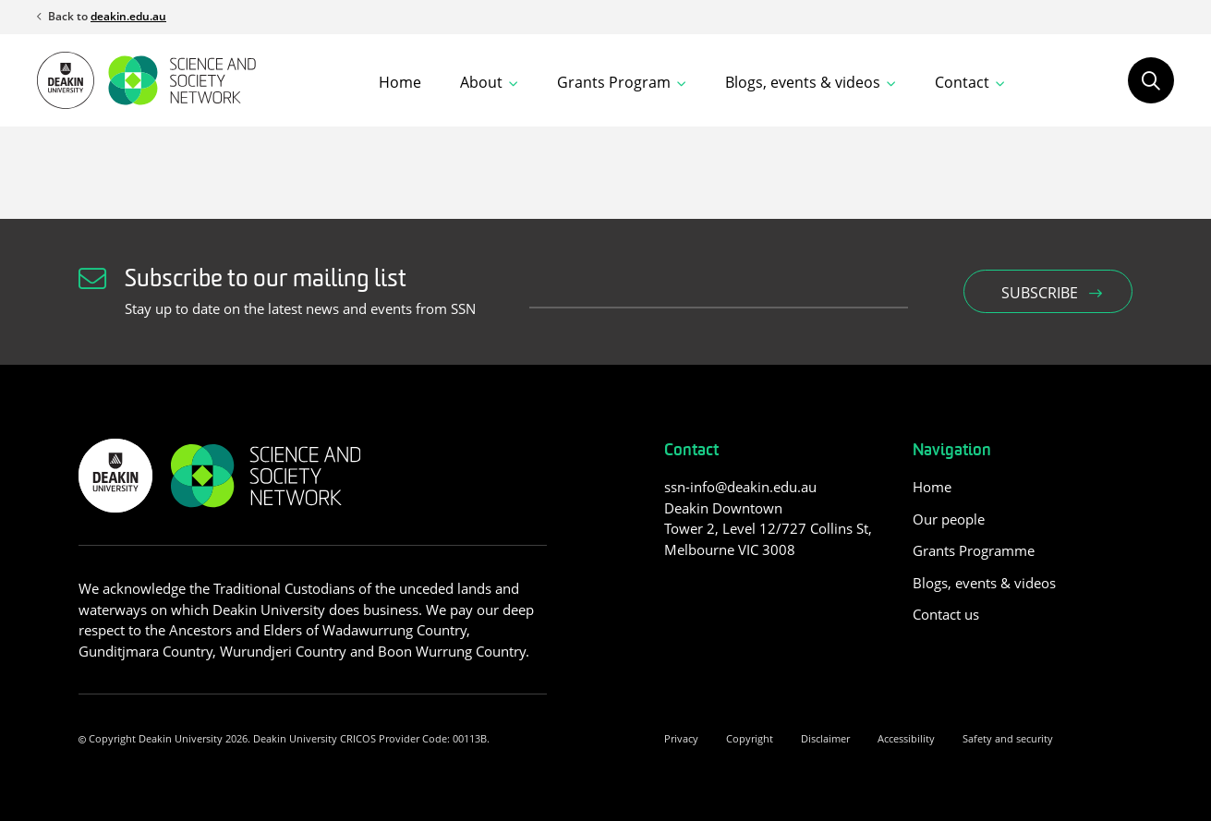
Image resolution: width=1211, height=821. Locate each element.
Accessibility (906, 738)
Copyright (749, 738)
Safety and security (1008, 738)
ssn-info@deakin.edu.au (740, 486)
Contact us (946, 614)
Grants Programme (974, 550)
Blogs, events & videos (984, 582)
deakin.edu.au (128, 16)
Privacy (681, 738)
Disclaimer (825, 738)
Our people (949, 519)
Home (400, 82)
